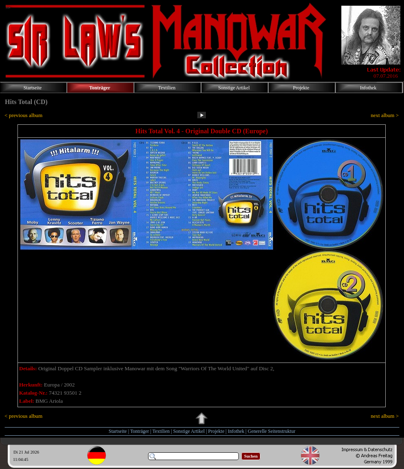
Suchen (251, 456)
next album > (385, 115)
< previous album (23, 115)
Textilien (161, 431)
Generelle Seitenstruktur (271, 431)
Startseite (118, 431)
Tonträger (139, 431)
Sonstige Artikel (189, 431)
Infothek (236, 431)
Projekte (216, 431)
